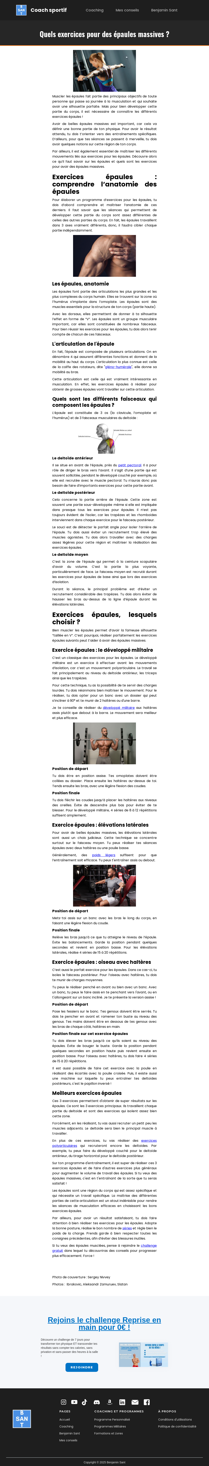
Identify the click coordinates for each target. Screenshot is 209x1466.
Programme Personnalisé (112, 1419)
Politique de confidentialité (177, 1426)
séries (127, 1228)
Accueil (64, 1419)
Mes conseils (127, 10)
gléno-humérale (118, 367)
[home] (41, 10)
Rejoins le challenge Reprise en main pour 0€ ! (104, 1323)
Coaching (94, 10)
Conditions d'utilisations (175, 1419)
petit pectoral (129, 465)
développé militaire (119, 707)
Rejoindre (82, 1367)
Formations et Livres (108, 1433)
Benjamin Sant (164, 10)
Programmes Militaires (110, 1426)
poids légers (103, 855)
